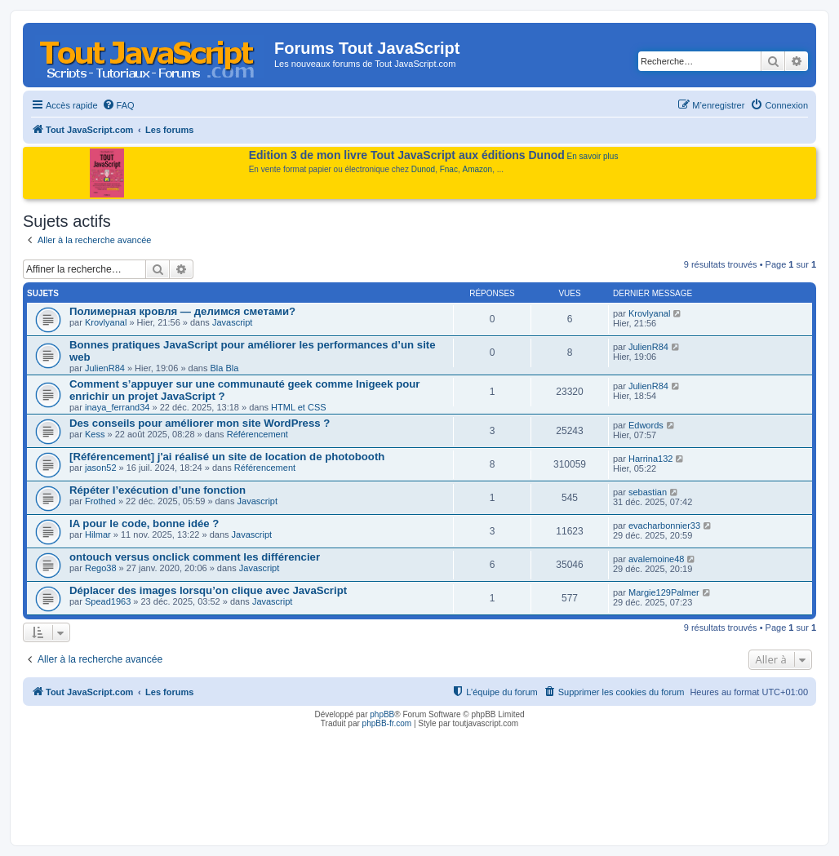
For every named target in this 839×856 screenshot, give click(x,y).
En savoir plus (593, 156)
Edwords (646, 425)
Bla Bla (224, 368)
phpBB (382, 714)
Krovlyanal (106, 322)
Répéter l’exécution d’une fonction (157, 490)
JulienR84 (105, 368)
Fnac (449, 169)
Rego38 (101, 568)
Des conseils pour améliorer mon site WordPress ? (199, 423)
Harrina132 (650, 458)
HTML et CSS (298, 407)
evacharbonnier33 (664, 525)
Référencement (257, 434)
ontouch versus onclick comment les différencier (194, 557)
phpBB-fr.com (387, 723)
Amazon (478, 169)
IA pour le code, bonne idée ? (144, 523)
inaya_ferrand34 (117, 407)
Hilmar (98, 534)
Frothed (100, 501)
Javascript (232, 322)
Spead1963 (108, 601)
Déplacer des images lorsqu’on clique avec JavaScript (208, 590)
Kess (94, 434)
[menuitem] (118, 105)
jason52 (101, 467)
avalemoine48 (656, 559)
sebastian (647, 492)
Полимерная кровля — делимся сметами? (182, 311)
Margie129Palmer (663, 592)
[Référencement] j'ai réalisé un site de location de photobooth (226, 456)
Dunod (423, 169)
